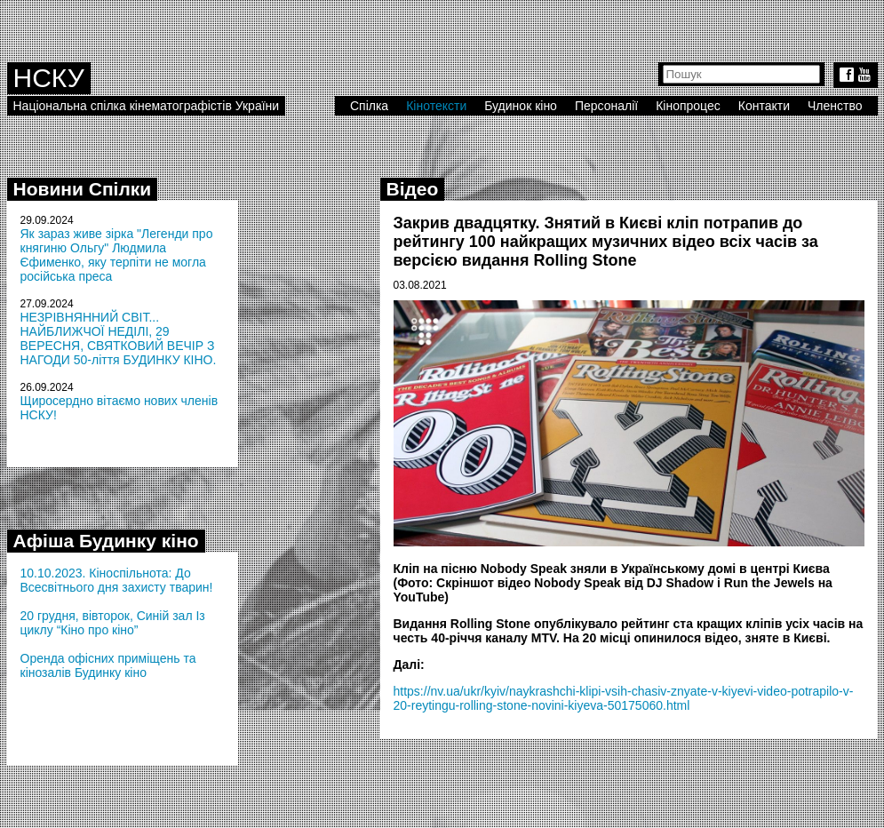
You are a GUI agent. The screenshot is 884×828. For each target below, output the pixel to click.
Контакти (764, 106)
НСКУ (48, 77)
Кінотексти (436, 106)
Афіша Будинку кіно (106, 540)
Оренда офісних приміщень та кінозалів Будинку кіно (108, 665)
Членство (835, 106)
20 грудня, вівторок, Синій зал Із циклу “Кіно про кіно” (112, 623)
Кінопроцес (688, 106)
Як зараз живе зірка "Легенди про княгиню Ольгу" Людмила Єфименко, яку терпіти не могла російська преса (116, 255)
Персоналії (606, 106)
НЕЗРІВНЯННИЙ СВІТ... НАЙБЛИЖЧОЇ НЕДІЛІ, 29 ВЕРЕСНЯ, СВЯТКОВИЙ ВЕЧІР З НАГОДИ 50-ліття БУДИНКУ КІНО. (118, 338)
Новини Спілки (82, 189)
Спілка (369, 106)
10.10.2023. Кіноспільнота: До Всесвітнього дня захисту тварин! (116, 580)
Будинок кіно (520, 106)
